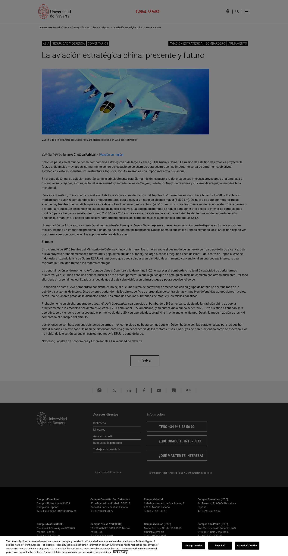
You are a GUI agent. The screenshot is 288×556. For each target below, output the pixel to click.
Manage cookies (193, 545)
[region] (144, 546)
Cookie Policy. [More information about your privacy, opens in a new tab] (120, 552)
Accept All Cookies (247, 545)
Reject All (220, 545)
